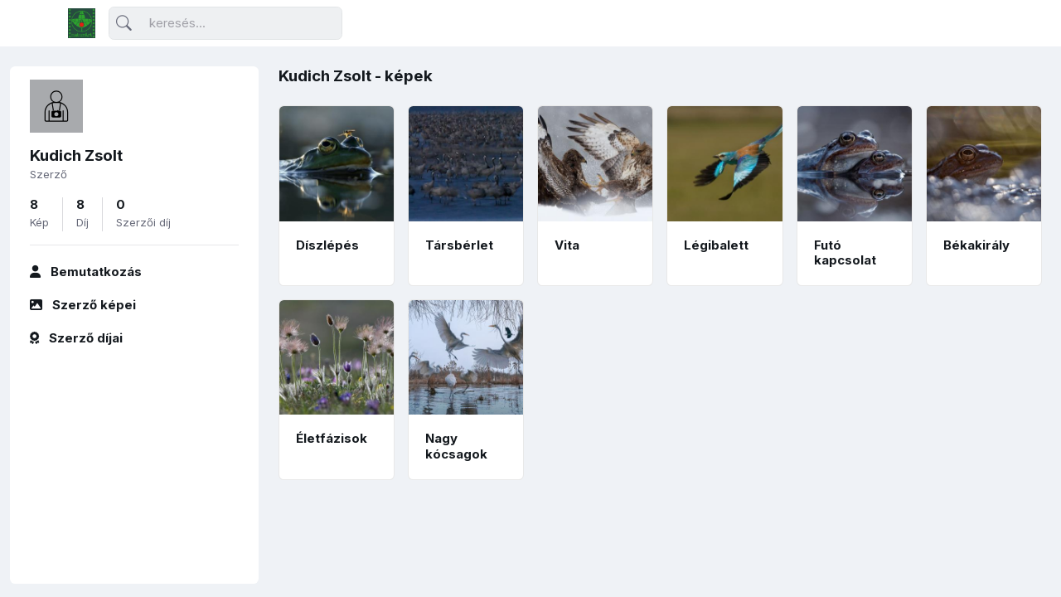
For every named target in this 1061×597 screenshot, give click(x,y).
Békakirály (976, 245)
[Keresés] (225, 24)
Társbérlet (459, 245)
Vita (567, 245)
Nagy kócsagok (456, 446)
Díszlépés (327, 245)
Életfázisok (331, 438)
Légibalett (716, 245)
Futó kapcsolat (845, 253)
